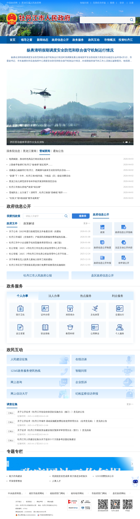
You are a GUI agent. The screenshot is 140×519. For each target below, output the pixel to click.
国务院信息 (13, 150)
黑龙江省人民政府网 (31, 3)
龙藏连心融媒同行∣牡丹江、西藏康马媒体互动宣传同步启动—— (39, 170)
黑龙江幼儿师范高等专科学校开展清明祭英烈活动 (33, 181)
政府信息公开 (19, 206)
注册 (131, 3)
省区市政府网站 (36, 492)
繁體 (112, 3)
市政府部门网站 (99, 492)
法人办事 (54, 295)
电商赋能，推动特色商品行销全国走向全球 (29, 159)
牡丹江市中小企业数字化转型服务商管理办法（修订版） (36, 242)
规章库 (82, 216)
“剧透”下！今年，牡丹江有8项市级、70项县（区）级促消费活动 (39, 176)
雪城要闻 (44, 150)
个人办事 (22, 295)
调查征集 (12, 404)
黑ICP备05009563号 (39, 510)
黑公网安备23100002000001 (26, 514)
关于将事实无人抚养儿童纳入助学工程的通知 (30, 259)
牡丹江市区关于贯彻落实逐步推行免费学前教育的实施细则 (37, 265)
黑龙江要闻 (29, 150)
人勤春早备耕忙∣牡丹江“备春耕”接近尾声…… (31, 164)
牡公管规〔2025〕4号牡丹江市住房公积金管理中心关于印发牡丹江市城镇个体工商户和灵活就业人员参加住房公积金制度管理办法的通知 (39, 248)
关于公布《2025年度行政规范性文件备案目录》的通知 (35, 231)
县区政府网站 (119, 492)
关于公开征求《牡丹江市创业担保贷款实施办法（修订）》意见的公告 (50, 412)
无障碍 (96, 3)
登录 (122, 3)
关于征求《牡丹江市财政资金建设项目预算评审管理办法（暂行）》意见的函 (54, 430)
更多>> (86, 223)
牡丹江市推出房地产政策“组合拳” (25, 187)
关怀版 (102, 3)
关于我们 (18, 500)
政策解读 (28, 223)
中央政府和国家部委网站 (18, 492)
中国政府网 (12, 3)
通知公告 (58, 150)
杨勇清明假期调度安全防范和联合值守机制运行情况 (70, 50)
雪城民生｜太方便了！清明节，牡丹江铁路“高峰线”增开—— (38, 192)
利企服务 (117, 295)
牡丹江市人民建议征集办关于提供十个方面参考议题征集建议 (46, 439)
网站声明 (40, 500)
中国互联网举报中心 (45, 514)
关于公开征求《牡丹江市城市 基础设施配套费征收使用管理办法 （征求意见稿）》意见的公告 (62, 421)
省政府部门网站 (57, 492)
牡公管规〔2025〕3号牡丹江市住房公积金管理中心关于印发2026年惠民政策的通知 (39, 254)
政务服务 (15, 286)
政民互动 (15, 350)
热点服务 (86, 295)
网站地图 (50, 500)
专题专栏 (15, 451)
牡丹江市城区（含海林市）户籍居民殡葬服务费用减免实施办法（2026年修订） (39, 237)
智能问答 (84, 3)
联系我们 (29, 500)
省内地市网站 (77, 492)
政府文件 (12, 223)
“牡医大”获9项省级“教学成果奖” (24, 198)
